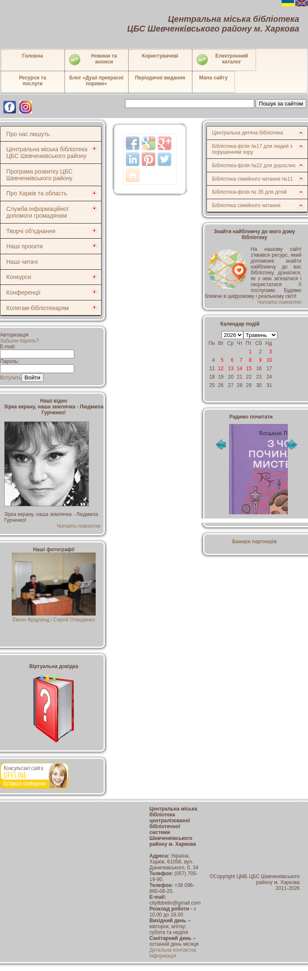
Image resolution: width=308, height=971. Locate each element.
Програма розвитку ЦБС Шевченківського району (39, 175)
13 (230, 368)
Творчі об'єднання (30, 231)
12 (220, 368)
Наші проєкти (24, 246)
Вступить (10, 378)
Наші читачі (22, 261)
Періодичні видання (160, 78)
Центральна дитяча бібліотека (247, 133)
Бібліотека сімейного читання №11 (252, 179)
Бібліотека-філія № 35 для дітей (249, 192)
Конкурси (18, 277)
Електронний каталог (222, 59)
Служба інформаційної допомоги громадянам (37, 212)
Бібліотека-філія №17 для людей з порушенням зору (252, 149)
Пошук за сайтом (281, 103)
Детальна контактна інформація (172, 953)
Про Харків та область (36, 193)
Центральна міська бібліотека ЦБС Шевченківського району (46, 152)
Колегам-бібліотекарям (37, 308)
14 (239, 368)
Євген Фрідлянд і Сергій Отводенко (54, 617)
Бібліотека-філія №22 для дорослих (253, 165)
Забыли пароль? (19, 341)
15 (248, 368)
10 (269, 360)
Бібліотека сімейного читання (246, 205)
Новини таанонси (92, 59)
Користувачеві (160, 56)
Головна (32, 56)
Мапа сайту (213, 78)
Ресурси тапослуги (32, 81)
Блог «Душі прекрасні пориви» (96, 81)
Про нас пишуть (28, 134)
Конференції (23, 292)
